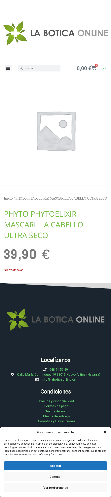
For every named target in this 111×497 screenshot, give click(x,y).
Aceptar (55, 466)
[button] (105, 432)
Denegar (56, 477)
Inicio (8, 198)
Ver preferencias (55, 487)
